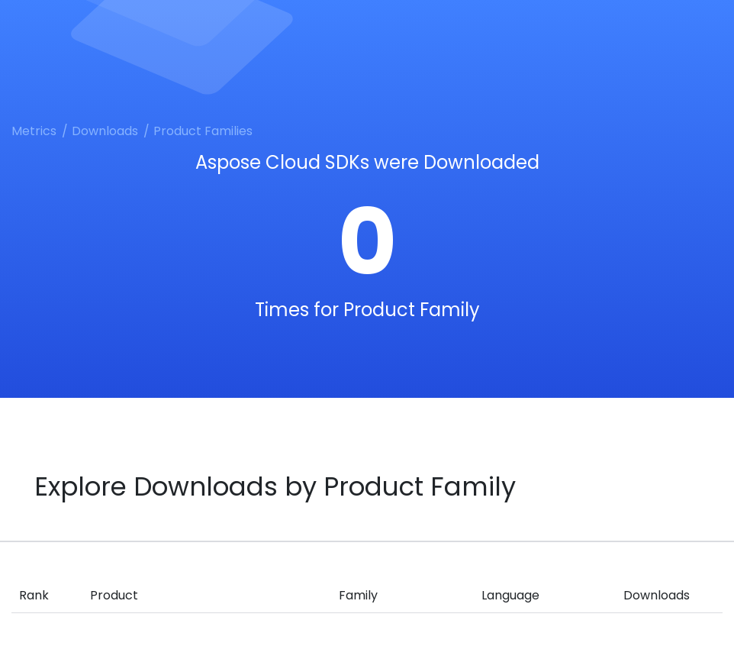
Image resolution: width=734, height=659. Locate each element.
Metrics (33, 131)
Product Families (203, 131)
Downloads (105, 131)
